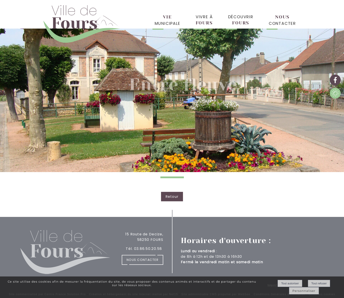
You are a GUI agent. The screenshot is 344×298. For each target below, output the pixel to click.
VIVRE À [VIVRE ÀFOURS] (204, 19)
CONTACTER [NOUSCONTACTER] (282, 20)
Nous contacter (142, 260)
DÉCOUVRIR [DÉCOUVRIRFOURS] (240, 19)
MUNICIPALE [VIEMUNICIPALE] (167, 20)
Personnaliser (303, 291)
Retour (172, 196)
